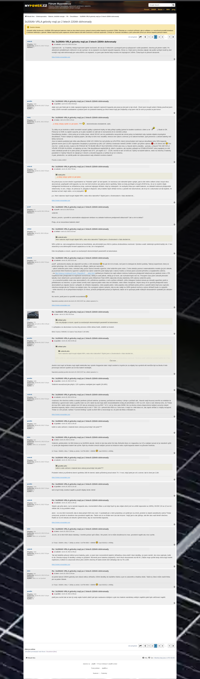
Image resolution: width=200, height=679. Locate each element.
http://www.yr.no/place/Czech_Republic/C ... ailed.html (75, 273)
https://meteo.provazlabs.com (61, 57)
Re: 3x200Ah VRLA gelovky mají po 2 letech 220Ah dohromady (84, 42)
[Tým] (150, 657)
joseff (29, 207)
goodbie (29, 101)
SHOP (153, 9)
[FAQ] (144, 657)
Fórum (146, 9)
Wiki (168, 9)
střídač (29, 229)
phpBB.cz (105, 668)
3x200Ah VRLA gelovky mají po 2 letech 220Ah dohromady (58, 21)
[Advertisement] (100, 80)
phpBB (93, 664)
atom (28, 437)
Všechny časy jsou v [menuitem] (164, 658)
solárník (29, 41)
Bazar (160, 9)
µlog (173, 9)
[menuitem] (72, 16)
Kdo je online (30, 649)
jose (28, 319)
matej (28, 117)
